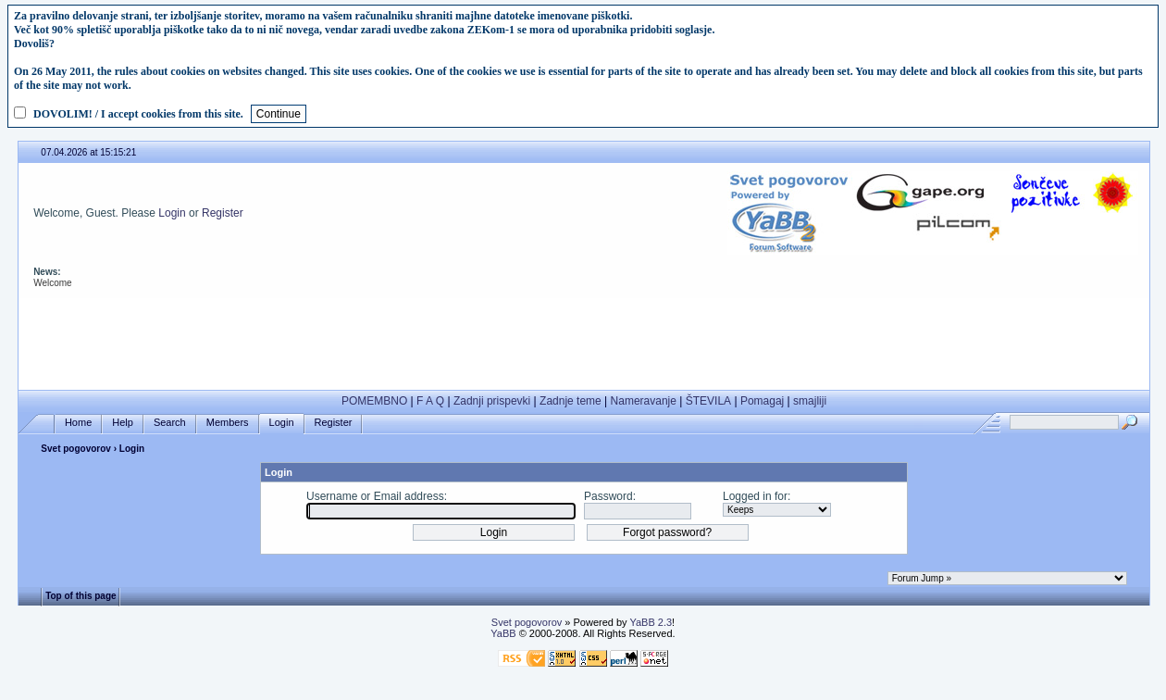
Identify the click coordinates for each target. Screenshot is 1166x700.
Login (171, 212)
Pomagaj (762, 400)
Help (123, 422)
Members (227, 422)
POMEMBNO (374, 400)
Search (169, 422)
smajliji (809, 400)
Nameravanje (643, 400)
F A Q (430, 400)
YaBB (502, 633)
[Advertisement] (584, 339)
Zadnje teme (571, 400)
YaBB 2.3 (650, 622)
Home (78, 422)
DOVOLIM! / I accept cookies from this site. (138, 113)
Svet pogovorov (76, 449)
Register (222, 212)
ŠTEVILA (708, 400)
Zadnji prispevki (491, 400)
